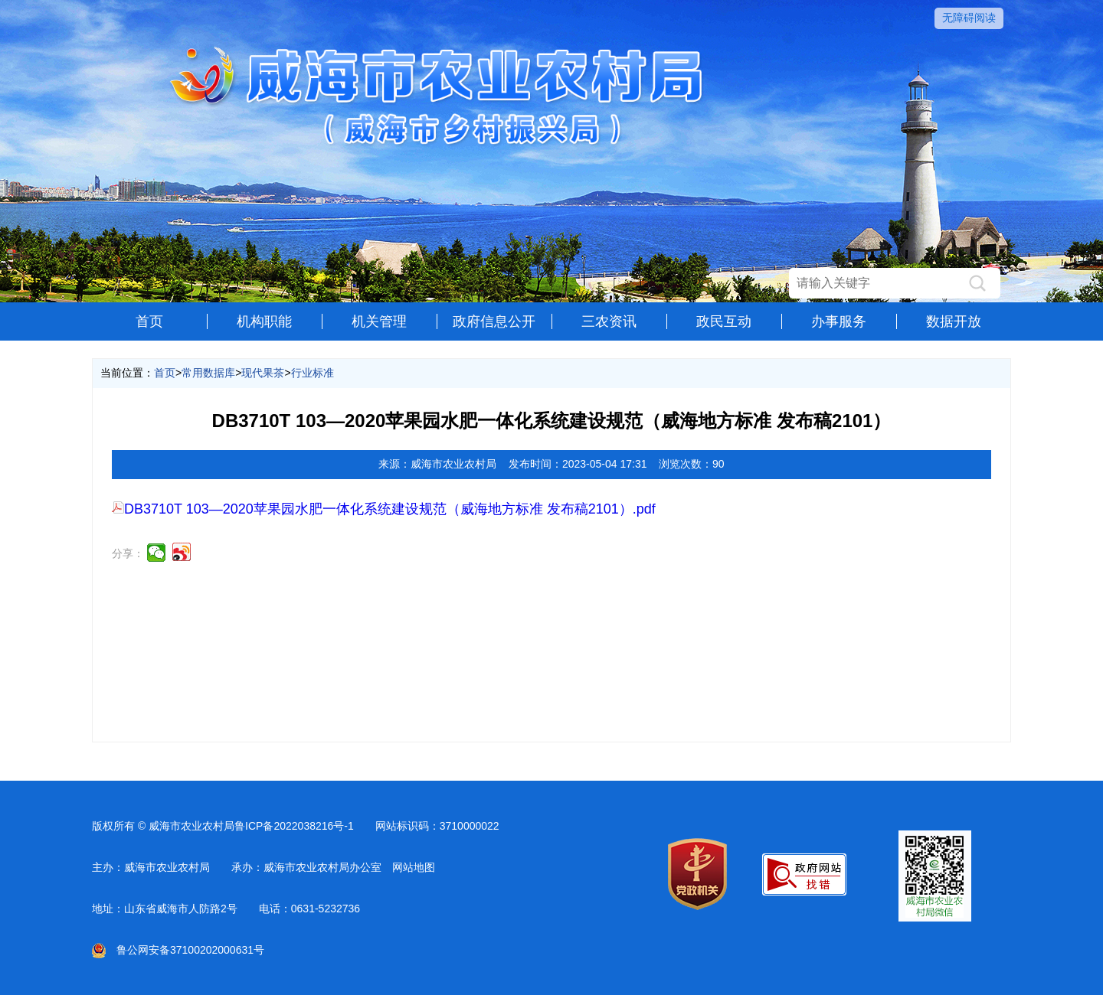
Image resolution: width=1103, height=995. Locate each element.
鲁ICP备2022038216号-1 (294, 826)
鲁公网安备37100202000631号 (178, 950)
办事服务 (838, 321)
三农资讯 (609, 321)
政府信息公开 (494, 321)
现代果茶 (262, 373)
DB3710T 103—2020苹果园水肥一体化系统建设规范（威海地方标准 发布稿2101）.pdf (384, 509)
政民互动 (723, 321)
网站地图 (413, 867)
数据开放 (953, 321)
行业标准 (312, 373)
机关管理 (379, 321)
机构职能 (264, 321)
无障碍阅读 (969, 17)
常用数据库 (208, 373)
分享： (128, 553)
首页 (149, 321)
